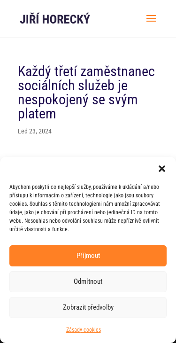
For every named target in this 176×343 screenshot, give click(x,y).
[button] (162, 168)
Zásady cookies (83, 330)
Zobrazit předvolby (88, 307)
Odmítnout (88, 281)
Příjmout (88, 255)
